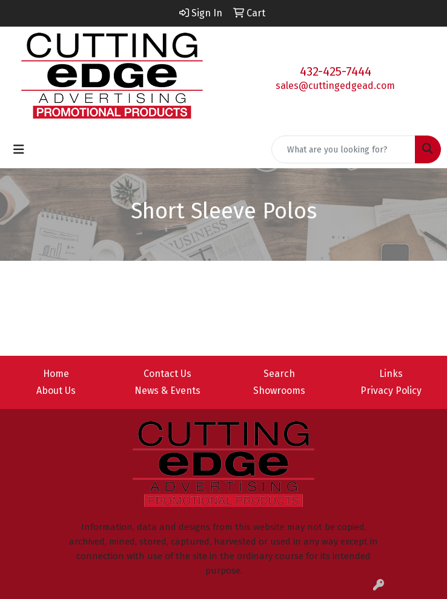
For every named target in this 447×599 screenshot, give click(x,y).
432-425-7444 (335, 71)
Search (279, 373)
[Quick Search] (343, 149)
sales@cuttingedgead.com (335, 85)
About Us (56, 390)
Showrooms (279, 390)
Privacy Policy (391, 390)
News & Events (167, 390)
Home (56, 373)
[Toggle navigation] (18, 149)
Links (391, 373)
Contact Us (167, 373)
